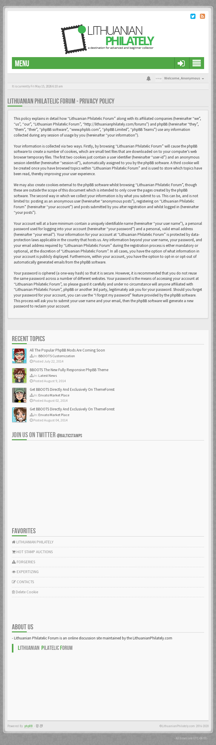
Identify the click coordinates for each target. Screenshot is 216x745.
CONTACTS (23, 581)
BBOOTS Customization (56, 356)
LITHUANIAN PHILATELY (33, 542)
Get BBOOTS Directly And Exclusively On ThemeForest (72, 389)
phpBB (28, 726)
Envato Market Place (53, 395)
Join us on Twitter (47, 435)
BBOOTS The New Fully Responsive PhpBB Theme (69, 369)
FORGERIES (23, 561)
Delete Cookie (25, 592)
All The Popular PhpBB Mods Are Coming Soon (67, 350)
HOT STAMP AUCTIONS (32, 551)
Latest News (47, 375)
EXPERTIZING (25, 571)
